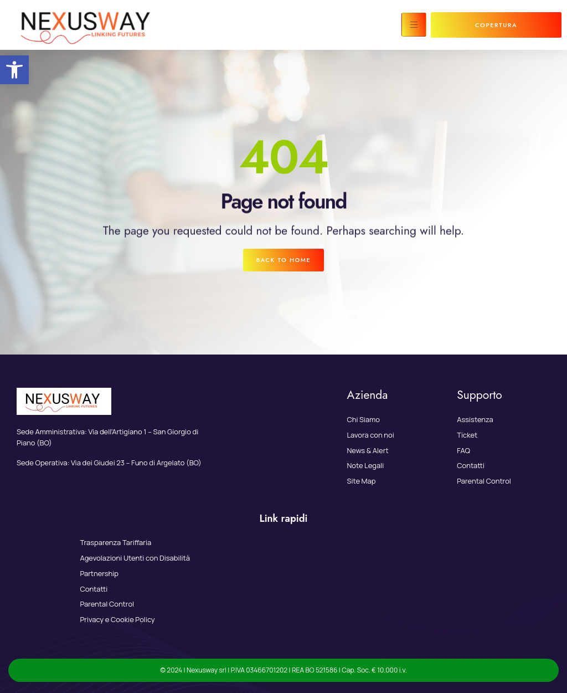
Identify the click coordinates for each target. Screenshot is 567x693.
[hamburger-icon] (413, 25)
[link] (14, 69)
